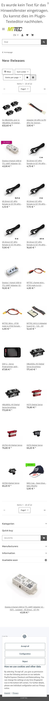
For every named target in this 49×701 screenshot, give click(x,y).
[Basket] (32, 35)
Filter (7, 72)
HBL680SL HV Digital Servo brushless (11, 406)
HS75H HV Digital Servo (12, 445)
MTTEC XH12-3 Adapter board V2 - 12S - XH (37, 324)
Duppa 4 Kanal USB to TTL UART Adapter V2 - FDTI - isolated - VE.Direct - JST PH (12, 162)
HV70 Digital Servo (35, 445)
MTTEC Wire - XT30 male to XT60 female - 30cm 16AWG (11, 324)
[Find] (21, 42)
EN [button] (14, 35)
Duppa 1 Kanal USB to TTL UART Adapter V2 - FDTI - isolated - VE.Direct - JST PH (12, 284)
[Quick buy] (21, 538)
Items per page (12, 77)
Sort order (21, 72)
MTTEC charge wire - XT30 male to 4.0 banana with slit (36, 284)
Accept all (25, 646)
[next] (44, 89)
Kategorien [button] (8, 524)
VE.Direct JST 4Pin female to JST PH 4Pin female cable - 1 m (36, 162)
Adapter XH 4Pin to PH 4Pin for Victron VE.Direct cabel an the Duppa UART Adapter (36, 121)
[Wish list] (27, 35)
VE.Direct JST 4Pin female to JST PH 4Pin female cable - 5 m (11, 243)
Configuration (25, 654)
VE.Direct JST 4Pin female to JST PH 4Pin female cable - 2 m (36, 202)
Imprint (7, 693)
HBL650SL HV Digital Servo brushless (35, 365)
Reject (25, 661)
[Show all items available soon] (46, 560)
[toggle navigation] (3, 28)
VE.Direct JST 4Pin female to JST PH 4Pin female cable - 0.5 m (11, 202)
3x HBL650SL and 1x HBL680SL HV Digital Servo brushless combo (11, 121)
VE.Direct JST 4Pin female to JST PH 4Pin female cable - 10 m (36, 243)
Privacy (15, 693)
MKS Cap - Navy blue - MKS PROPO (36, 484)
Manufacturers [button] (10, 546)
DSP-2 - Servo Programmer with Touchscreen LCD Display (9, 365)
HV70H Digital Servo (10, 483)
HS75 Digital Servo (35, 404)
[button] (22, 35)
